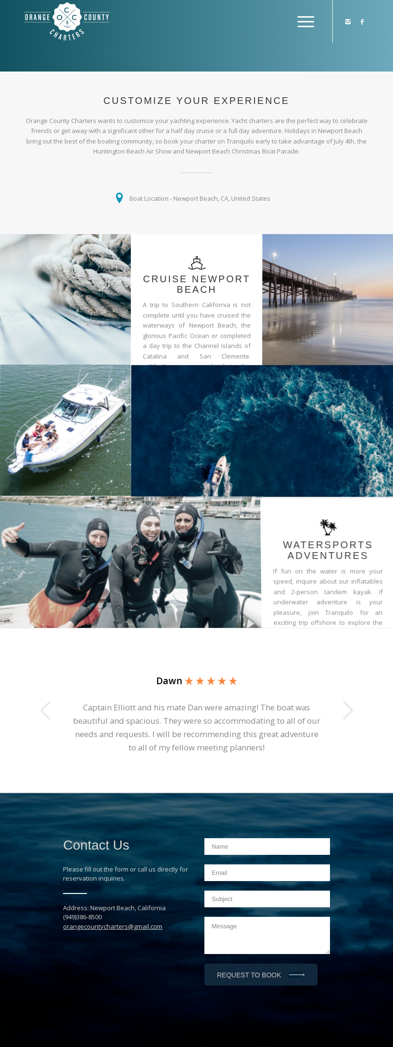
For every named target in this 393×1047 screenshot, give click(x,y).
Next (347, 710)
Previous (45, 710)
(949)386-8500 (82, 917)
